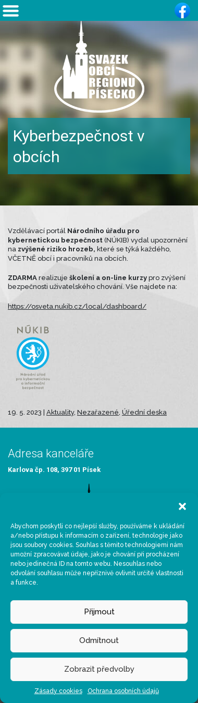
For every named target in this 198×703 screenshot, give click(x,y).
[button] (182, 506)
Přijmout (99, 611)
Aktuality (60, 412)
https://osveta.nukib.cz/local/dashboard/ (77, 306)
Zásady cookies (58, 691)
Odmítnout (99, 640)
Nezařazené (98, 412)
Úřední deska (144, 412)
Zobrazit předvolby (99, 669)
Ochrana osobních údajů (123, 691)
